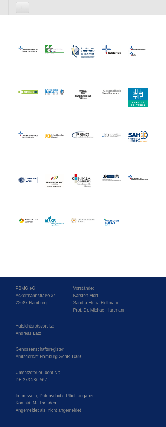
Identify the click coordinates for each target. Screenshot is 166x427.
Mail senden (44, 403)
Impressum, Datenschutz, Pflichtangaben (55, 395)
